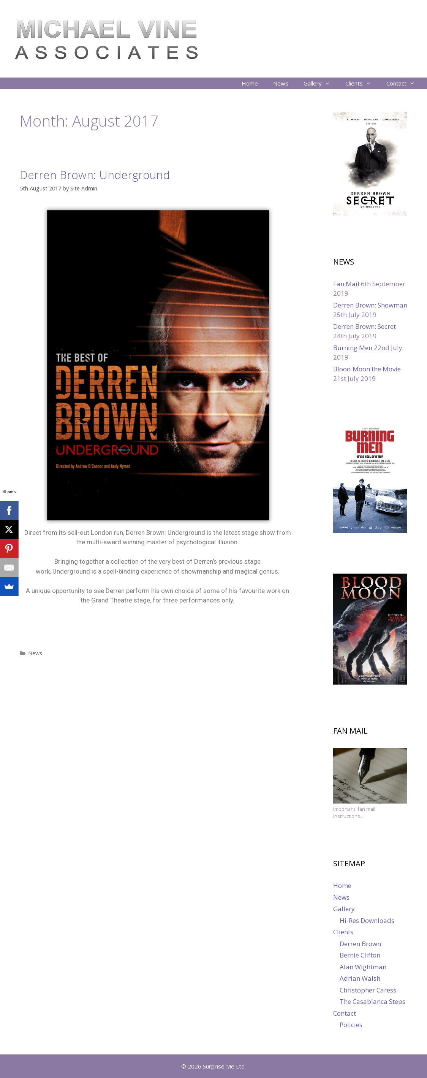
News (280, 83)
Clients (362, 83)
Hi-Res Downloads (367, 920)
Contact (404, 83)
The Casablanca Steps (372, 1001)
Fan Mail (346, 283)
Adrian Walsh (360, 978)
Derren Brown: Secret (364, 326)
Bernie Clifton (360, 955)
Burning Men (352, 347)
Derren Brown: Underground (95, 174)
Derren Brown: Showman (370, 305)
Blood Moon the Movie (367, 369)
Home (250, 83)
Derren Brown (360, 943)
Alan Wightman (363, 966)
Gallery (321, 83)
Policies (351, 1024)
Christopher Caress (368, 990)
